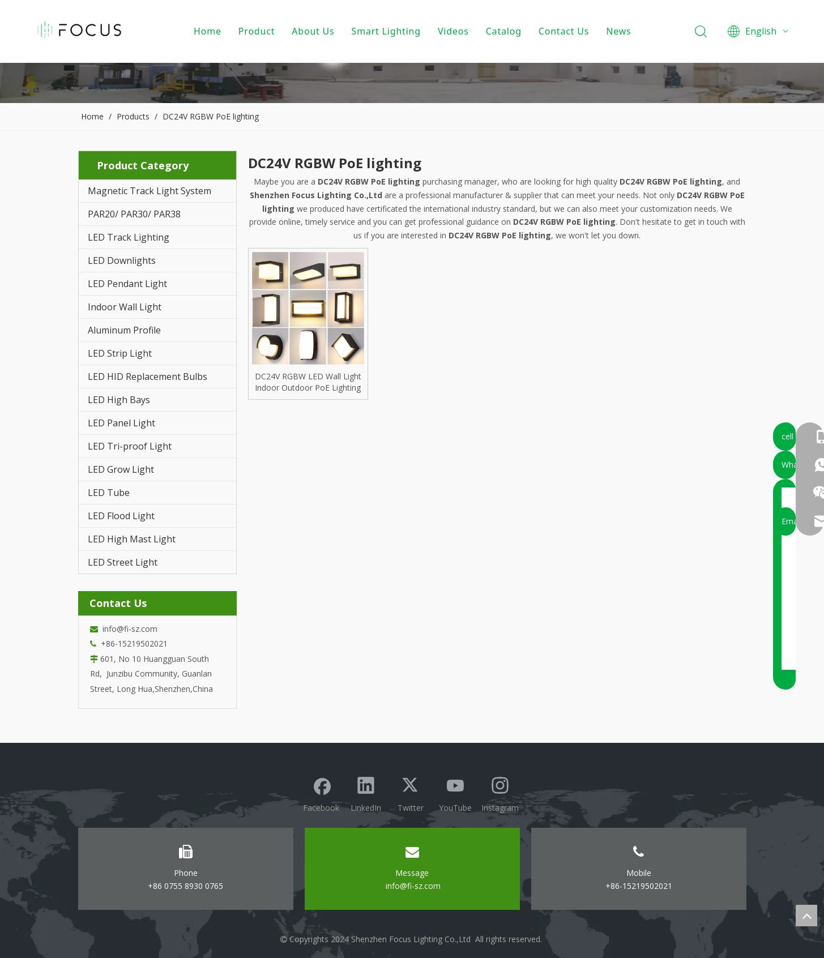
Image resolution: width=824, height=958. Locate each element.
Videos (456, 31)
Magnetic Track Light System (149, 191)
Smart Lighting (388, 31)
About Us (315, 31)
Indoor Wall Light (124, 307)
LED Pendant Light (127, 283)
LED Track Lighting (128, 237)
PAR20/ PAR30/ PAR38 (134, 214)
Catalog (506, 31)
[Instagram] (500, 793)
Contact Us (566, 31)
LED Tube (109, 492)
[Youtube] (455, 793)
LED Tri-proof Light (130, 446)
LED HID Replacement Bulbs (147, 376)
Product (259, 31)
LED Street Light (122, 562)
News (621, 31)
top (806, 915)
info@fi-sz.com (127, 628)
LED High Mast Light (132, 539)
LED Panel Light (121, 423)
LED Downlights (122, 260)
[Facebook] (321, 793)
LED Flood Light (121, 516)
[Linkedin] (366, 793)
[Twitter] (410, 793)
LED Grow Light (121, 469)
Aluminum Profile (124, 330)
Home (210, 31)
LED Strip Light (120, 353)
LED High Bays (119, 400)
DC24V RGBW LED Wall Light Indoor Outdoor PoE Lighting (308, 382)
